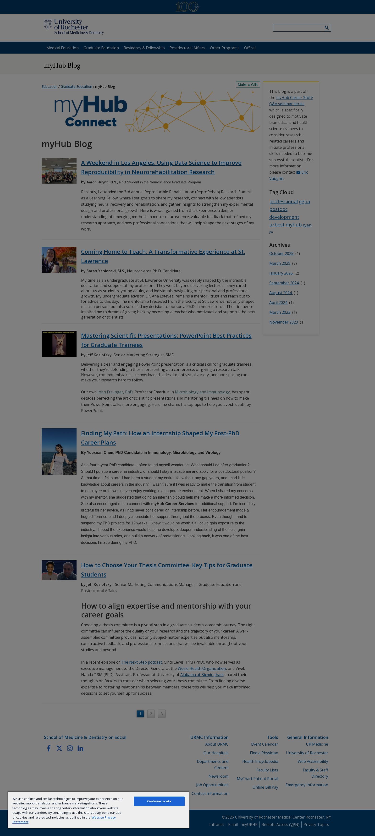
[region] (98, 809)
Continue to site (159, 801)
